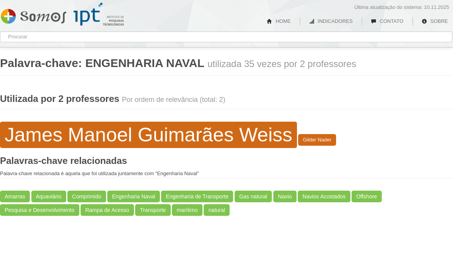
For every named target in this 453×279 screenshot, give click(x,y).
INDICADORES (331, 21)
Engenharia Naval (133, 196)
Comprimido (86, 196)
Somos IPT (33, 15)
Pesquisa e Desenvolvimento (40, 210)
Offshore (366, 196)
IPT (99, 14)
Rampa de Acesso (107, 210)
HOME (279, 21)
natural (216, 210)
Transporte (153, 210)
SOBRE (435, 21)
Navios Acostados (323, 196)
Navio (285, 196)
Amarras (15, 196)
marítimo (187, 210)
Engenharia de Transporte (197, 196)
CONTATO (387, 21)
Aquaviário (49, 196)
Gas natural (253, 196)
